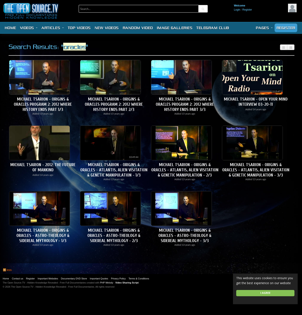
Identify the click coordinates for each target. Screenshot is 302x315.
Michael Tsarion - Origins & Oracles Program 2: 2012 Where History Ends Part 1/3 (43, 104)
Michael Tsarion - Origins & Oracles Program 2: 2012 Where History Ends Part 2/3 (114, 104)
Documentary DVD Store (74, 278)
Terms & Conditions (139, 278)
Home (10, 28)
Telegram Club (212, 28)
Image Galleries (175, 28)
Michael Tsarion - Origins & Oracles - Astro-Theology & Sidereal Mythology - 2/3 (113, 235)
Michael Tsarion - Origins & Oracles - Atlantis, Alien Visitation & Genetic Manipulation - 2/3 (185, 170)
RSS (7, 270)
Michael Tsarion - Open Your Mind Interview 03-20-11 (256, 102)
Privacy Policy (118, 278)
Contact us (17, 278)
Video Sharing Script (126, 282)
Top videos (79, 28)
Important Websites (48, 278)
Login (237, 9)
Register (247, 9)
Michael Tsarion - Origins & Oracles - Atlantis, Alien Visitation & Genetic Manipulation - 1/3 (114, 170)
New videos (107, 28)
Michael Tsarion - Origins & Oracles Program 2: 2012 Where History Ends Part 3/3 (185, 104)
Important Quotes (99, 278)
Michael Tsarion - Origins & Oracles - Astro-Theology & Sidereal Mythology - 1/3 (42, 235)
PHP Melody (106, 282)
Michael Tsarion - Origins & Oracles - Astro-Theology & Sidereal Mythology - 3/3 (184, 235)
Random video (138, 28)
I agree (265, 293)
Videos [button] (29, 28)
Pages (264, 28)
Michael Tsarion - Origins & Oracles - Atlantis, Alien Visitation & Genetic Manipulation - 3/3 (255, 170)
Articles (52, 28)
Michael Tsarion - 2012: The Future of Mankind (43, 167)
